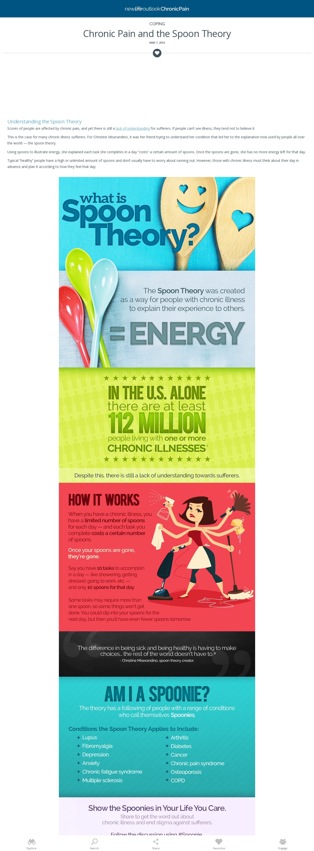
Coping (157, 24)
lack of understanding (133, 128)
